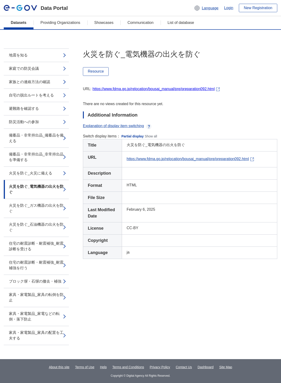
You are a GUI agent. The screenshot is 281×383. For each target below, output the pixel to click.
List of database (181, 23)
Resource (96, 71)
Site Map (225, 367)
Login (228, 8)
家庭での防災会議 (24, 68)
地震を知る (18, 55)
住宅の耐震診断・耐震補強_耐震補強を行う (36, 265)
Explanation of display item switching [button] (117, 126)
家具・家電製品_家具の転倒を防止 (36, 297)
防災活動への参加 (24, 122)
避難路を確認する (24, 108)
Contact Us (184, 367)
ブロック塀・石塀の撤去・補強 (35, 281)
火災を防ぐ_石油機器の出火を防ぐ (36, 227)
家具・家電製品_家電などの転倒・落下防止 (34, 316)
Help (103, 367)
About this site (59, 367)
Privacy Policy (160, 367)
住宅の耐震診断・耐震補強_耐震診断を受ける (36, 246)
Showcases (104, 23)
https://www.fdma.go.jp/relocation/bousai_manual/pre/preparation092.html (153, 89)
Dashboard (206, 367)
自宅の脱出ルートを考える (31, 95)
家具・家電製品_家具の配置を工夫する (36, 335)
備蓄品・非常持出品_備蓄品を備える (36, 138)
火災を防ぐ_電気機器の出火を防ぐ (36, 189)
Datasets (18, 23)
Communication (140, 23)
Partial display (133, 136)
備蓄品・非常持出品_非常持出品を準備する (36, 157)
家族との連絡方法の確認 (29, 82)
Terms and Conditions (128, 367)
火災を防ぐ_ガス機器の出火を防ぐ (36, 208)
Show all (151, 136)
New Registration (258, 8)
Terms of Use (84, 367)
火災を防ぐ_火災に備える (30, 173)
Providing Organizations (60, 23)
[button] (206, 8)
